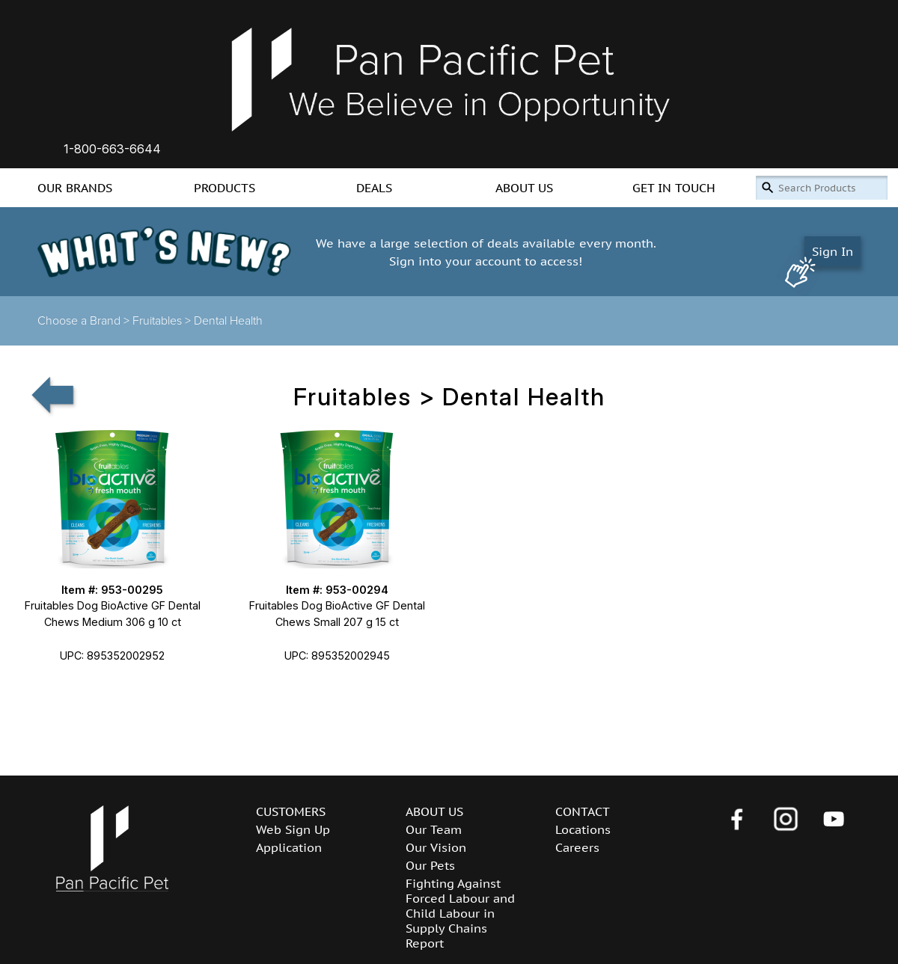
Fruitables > (163, 321)
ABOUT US (524, 187)
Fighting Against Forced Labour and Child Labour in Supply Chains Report (460, 913)
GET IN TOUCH (673, 187)
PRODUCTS (224, 187)
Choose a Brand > (84, 321)
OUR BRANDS (74, 187)
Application (289, 847)
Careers (577, 847)
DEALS (374, 187)
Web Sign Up (293, 829)
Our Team (434, 829)
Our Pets (430, 865)
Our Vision (436, 847)
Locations (583, 829)
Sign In (832, 251)
